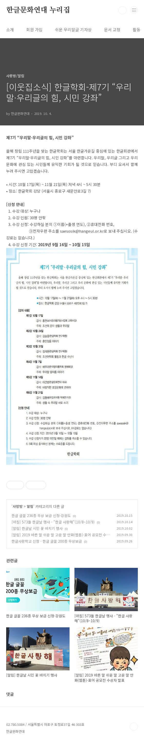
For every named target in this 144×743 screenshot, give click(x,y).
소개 (10, 29)
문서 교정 (112, 29)
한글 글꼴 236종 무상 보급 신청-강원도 (41, 515)
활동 (136, 29)
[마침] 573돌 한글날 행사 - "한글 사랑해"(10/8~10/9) (53, 521)
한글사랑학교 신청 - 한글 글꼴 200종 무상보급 (47, 541)
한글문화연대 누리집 (38, 10)
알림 (30, 506)
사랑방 (18, 506)
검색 (122, 10)
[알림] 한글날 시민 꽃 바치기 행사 (37, 528)
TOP (134, 726)
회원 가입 (34, 29)
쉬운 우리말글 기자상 (73, 29)
